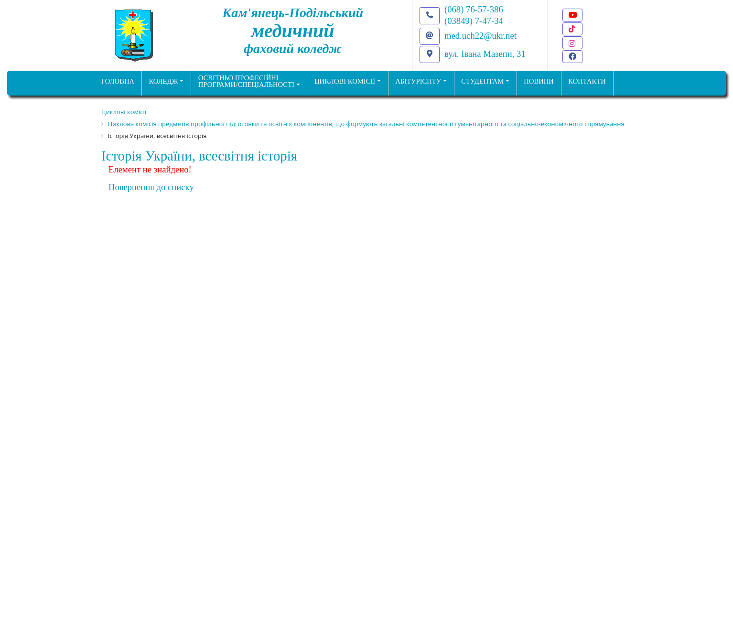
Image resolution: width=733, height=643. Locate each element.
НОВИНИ (539, 81)
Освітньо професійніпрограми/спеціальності (246, 81)
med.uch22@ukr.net (480, 36)
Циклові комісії (344, 81)
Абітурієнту (418, 81)
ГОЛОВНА (117, 81)
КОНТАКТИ (587, 81)
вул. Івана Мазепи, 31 (485, 54)
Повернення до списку (151, 187)
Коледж (163, 81)
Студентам (482, 81)
